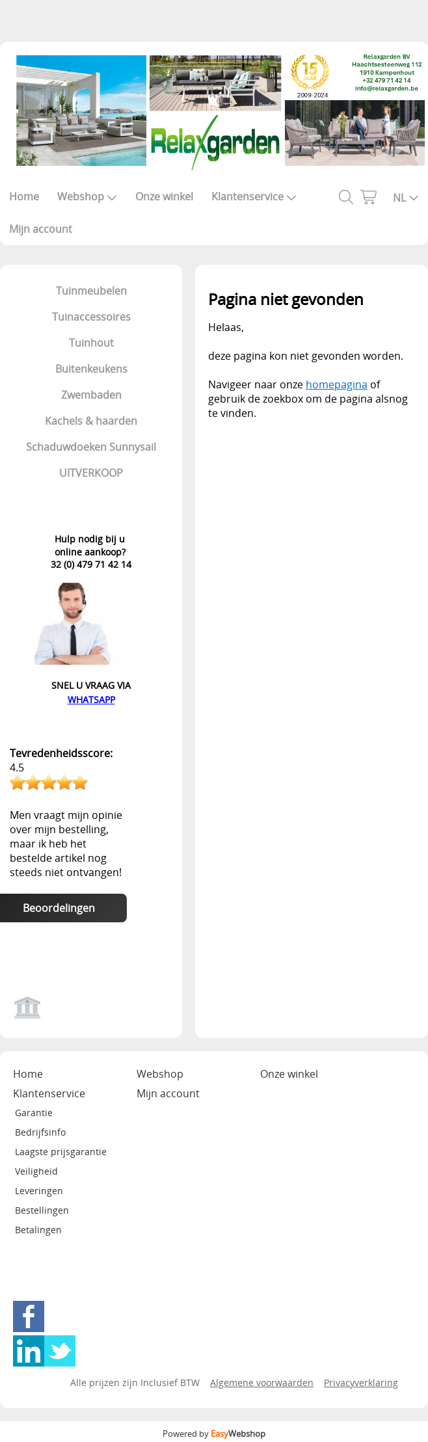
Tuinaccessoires (91, 317)
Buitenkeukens (91, 369)
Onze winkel (164, 196)
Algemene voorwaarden (262, 1382)
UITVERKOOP (91, 473)
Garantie (34, 1112)
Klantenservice (254, 196)
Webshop (87, 196)
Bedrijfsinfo (40, 1132)
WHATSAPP (91, 699)
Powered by (214, 1433)
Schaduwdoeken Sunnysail (91, 447)
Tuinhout (91, 343)
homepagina (337, 384)
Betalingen (38, 1229)
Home (24, 196)
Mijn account (40, 229)
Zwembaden (91, 395)
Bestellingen (42, 1210)
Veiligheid (36, 1171)
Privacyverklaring (361, 1382)
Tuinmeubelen (91, 291)
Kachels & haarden (91, 421)
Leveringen (39, 1190)
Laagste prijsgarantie (61, 1151)
